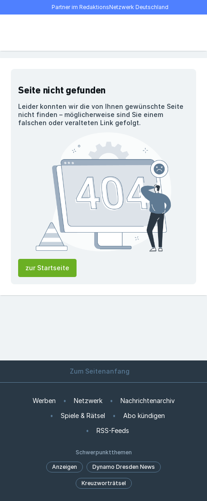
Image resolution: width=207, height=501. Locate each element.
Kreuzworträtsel (104, 483)
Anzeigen (64, 466)
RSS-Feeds (112, 430)
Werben (44, 400)
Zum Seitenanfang (104, 371)
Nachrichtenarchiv (147, 400)
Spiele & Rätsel (83, 415)
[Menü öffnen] (16, 32)
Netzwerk (88, 400)
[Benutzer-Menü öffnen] (190, 32)
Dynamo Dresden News (123, 466)
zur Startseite (47, 268)
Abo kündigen (144, 415)
